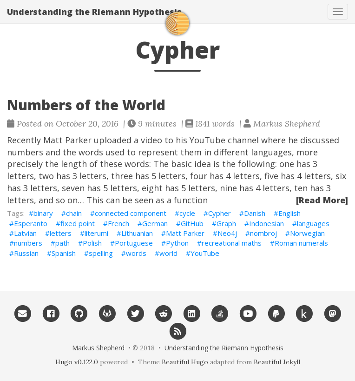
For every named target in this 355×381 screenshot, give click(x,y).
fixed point (77, 223)
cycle (187, 213)
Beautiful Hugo (185, 362)
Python (177, 242)
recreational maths (232, 242)
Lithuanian (137, 233)
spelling (101, 253)
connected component (130, 213)
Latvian (25, 233)
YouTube (205, 253)
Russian (26, 253)
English (289, 213)
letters (61, 233)
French (118, 223)
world (168, 253)
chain (74, 213)
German (155, 223)
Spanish (64, 253)
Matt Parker (185, 233)
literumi (96, 233)
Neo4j (227, 233)
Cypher (219, 213)
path (62, 242)
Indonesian (266, 223)
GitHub (192, 223)
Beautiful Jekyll (277, 362)
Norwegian (307, 233)
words (136, 253)
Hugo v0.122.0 (76, 362)
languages (313, 223)
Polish (92, 242)
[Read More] (322, 200)
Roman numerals (301, 242)
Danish (254, 213)
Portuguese (134, 242)
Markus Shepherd (98, 347)
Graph (226, 223)
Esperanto (30, 223)
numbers (28, 242)
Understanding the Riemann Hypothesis (94, 11)
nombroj (263, 233)
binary (43, 213)
